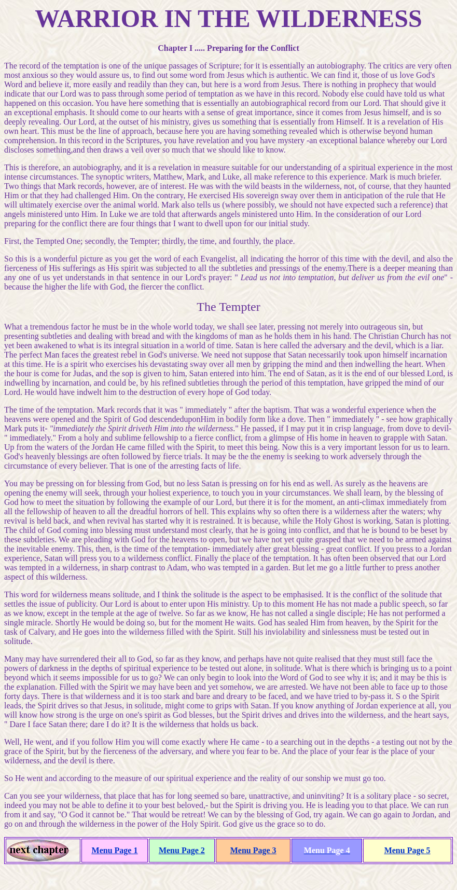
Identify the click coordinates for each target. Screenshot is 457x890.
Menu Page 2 (182, 850)
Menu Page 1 (115, 850)
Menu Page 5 (407, 850)
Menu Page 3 (253, 850)
